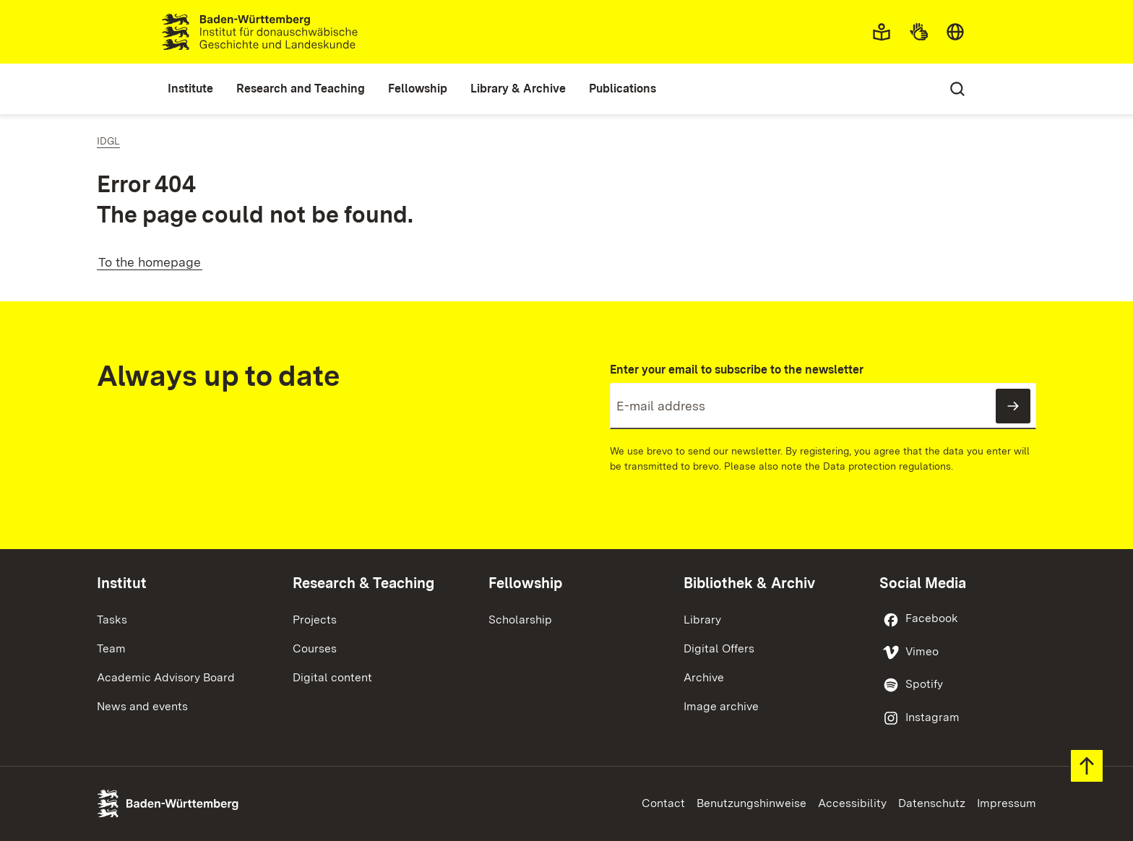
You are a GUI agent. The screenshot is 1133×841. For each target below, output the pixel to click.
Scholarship (520, 619)
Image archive (721, 706)
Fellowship (525, 583)
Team (111, 648)
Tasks (112, 619)
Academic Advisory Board (166, 677)
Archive (704, 677)
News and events (142, 706)
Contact (663, 803)
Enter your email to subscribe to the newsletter (736, 369)
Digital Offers (719, 648)
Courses (315, 648)
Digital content (332, 677)
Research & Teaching (363, 583)
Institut (122, 583)
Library (702, 619)
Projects (315, 619)
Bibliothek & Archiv (749, 583)
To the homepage (149, 261)
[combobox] (955, 32)
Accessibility (852, 803)
